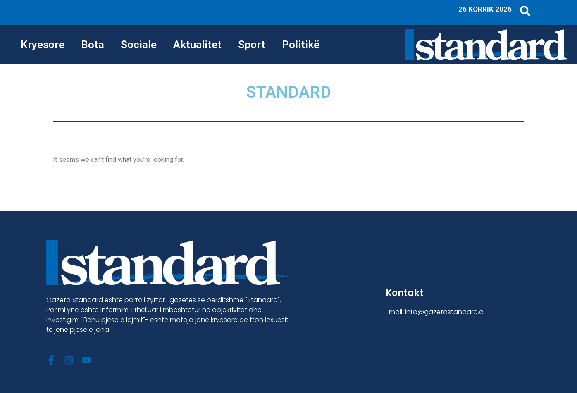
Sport (251, 44)
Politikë (300, 44)
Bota (92, 44)
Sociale (139, 44)
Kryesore (42, 44)
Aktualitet (197, 44)
